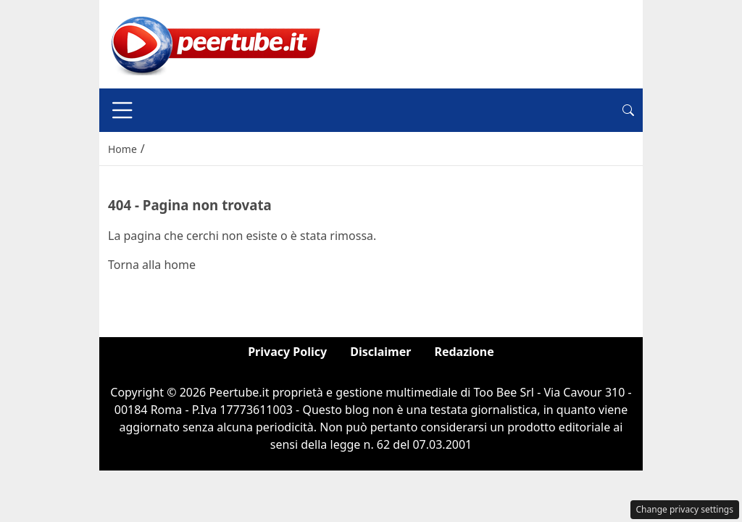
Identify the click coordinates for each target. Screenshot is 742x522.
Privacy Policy (287, 352)
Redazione (463, 352)
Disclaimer (380, 352)
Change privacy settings (685, 509)
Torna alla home (152, 265)
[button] (628, 110)
